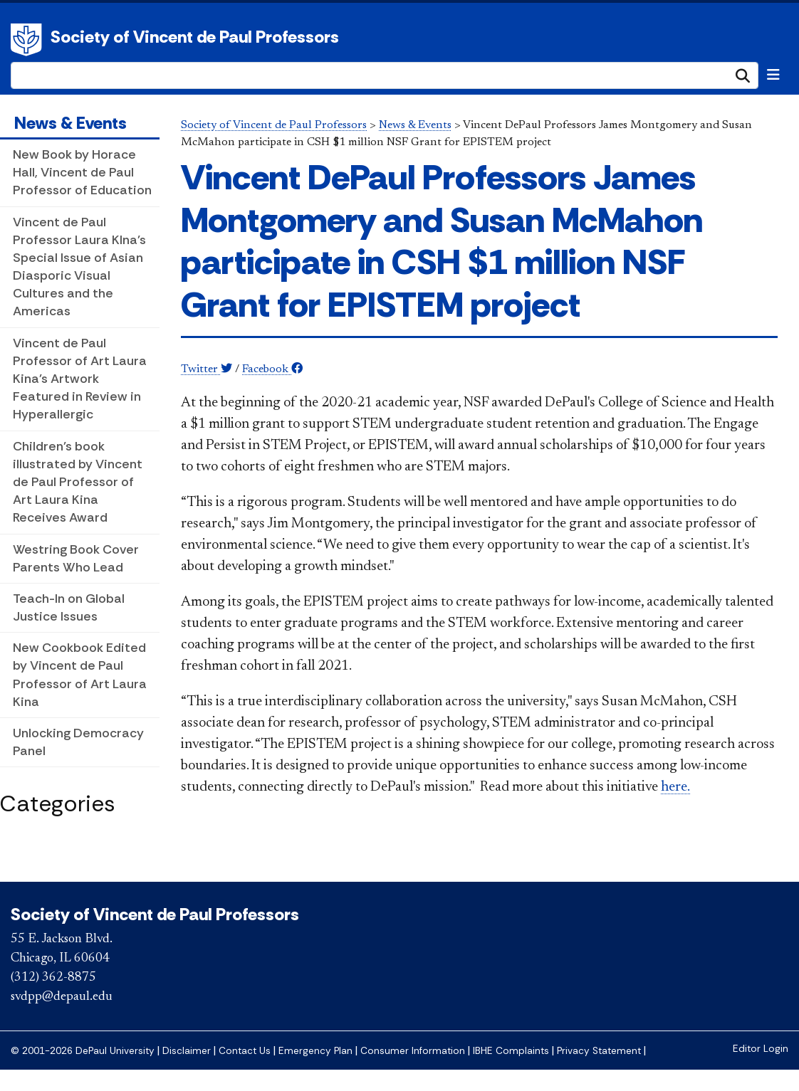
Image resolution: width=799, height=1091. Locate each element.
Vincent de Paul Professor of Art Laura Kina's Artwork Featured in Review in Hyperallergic (80, 378)
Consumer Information (412, 1051)
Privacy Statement (599, 1051)
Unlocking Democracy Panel (78, 741)
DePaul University (28, 39)
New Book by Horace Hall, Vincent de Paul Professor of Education (82, 172)
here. (675, 787)
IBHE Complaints (511, 1051)
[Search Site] (384, 75)
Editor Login (760, 1049)
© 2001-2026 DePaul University (83, 1051)
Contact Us (245, 1051)
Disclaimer (186, 1051)
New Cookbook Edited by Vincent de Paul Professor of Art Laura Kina (80, 674)
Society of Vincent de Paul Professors (195, 37)
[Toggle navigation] (773, 75)
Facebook (272, 369)
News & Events (70, 123)
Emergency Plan (315, 1051)
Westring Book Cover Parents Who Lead (76, 558)
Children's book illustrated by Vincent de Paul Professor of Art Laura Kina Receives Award (77, 482)
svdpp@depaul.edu (62, 997)
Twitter (206, 369)
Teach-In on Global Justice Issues (69, 607)
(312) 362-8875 (53, 977)
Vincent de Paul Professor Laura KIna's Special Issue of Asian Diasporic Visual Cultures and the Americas (79, 267)
